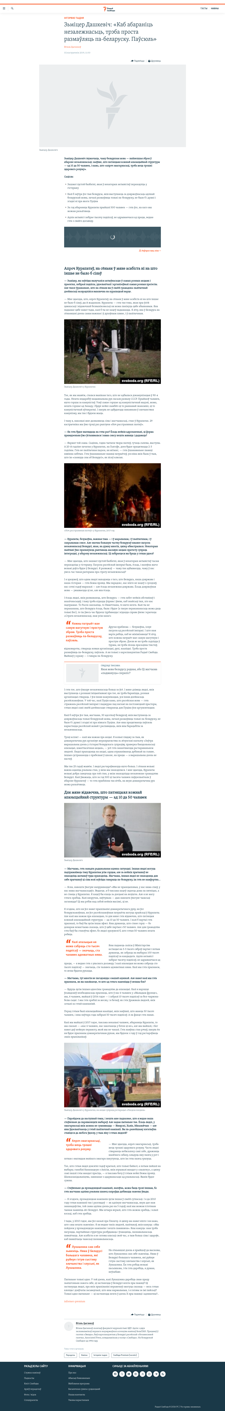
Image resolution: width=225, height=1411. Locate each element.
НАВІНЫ (215, 8)
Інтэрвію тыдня (74, 18)
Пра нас (72, 1373)
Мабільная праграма (79, 1384)
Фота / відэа (30, 1395)
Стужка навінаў (32, 1373)
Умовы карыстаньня (78, 1400)
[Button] (137, 61)
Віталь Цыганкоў (72, 47)
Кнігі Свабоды (31, 1384)
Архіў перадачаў (32, 1389)
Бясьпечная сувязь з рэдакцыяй (84, 1389)
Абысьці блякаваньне (79, 1378)
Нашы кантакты (76, 1395)
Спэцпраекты (31, 1400)
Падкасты (29, 1378)
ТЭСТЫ (203, 8)
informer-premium (74, 1301)
